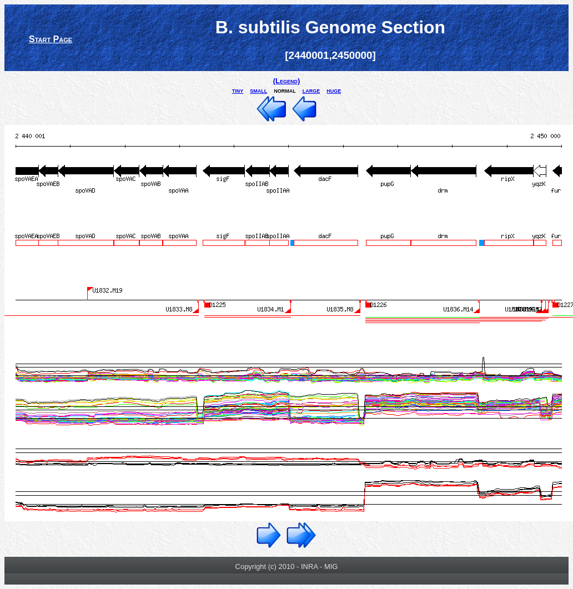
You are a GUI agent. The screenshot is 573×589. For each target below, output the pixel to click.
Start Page (50, 39)
